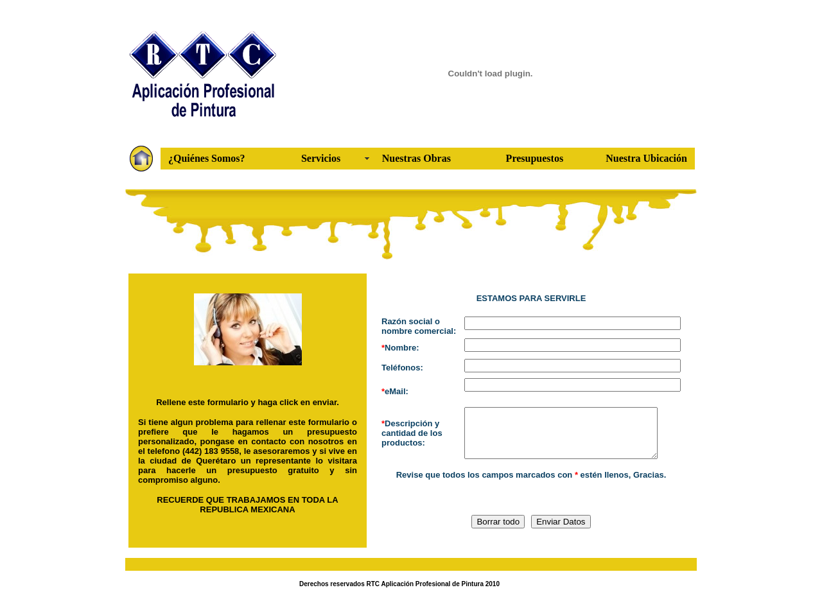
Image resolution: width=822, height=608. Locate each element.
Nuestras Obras (416, 158)
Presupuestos (535, 158)
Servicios (320, 158)
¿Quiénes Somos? (206, 158)
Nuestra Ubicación (646, 158)
